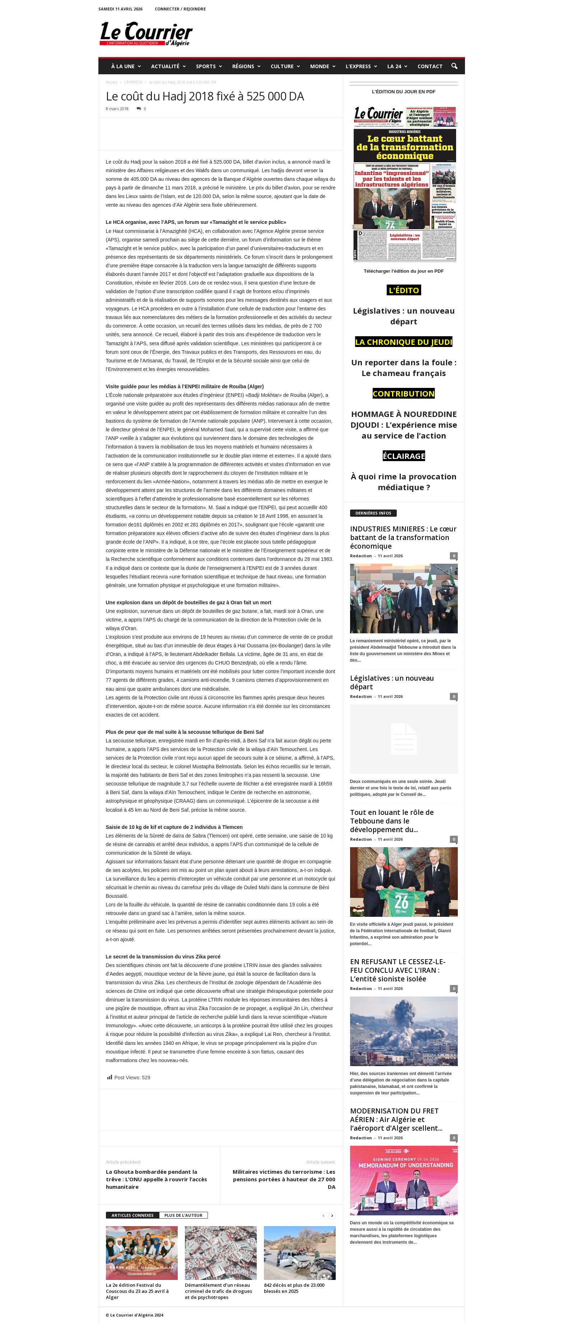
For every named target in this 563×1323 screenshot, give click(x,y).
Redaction (361, 555)
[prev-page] (323, 1215)
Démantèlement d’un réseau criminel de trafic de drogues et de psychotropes (218, 1291)
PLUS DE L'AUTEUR (183, 1215)
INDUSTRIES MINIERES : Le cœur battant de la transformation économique (403, 537)
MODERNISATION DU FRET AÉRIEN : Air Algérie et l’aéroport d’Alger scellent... (396, 1119)
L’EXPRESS (361, 66)
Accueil (111, 82)
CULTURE (285, 66)
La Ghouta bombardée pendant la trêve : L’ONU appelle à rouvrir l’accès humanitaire (156, 1179)
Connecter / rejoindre (180, 8)
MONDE (323, 66)
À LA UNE (126, 66)
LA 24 (397, 66)
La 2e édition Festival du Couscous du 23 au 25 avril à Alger (137, 1291)
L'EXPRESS (133, 82)
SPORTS (209, 66)
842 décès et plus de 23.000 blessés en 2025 (294, 1288)
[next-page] (332, 1215)
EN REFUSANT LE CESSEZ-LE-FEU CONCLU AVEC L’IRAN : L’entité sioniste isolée (398, 970)
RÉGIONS (246, 66)
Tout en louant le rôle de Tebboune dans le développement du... (392, 821)
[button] (454, 66)
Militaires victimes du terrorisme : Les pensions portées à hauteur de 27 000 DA (284, 1179)
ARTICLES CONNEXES (133, 1215)
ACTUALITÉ (168, 66)
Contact (430, 66)
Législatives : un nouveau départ (392, 682)
